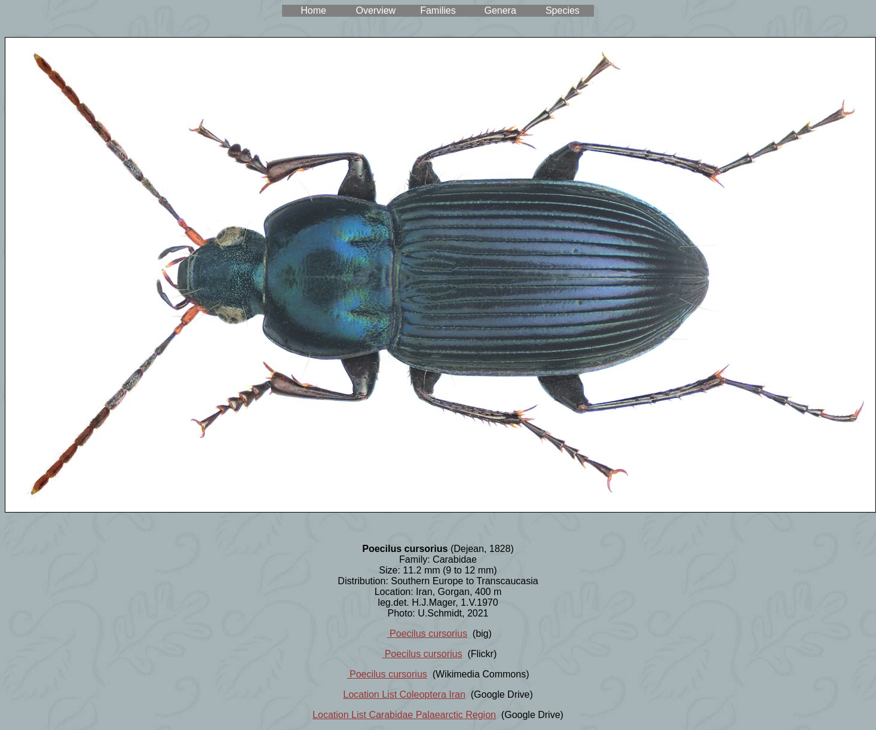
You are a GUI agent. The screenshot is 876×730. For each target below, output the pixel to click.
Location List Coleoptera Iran (404, 694)
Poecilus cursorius (427, 633)
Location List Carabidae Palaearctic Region (404, 715)
